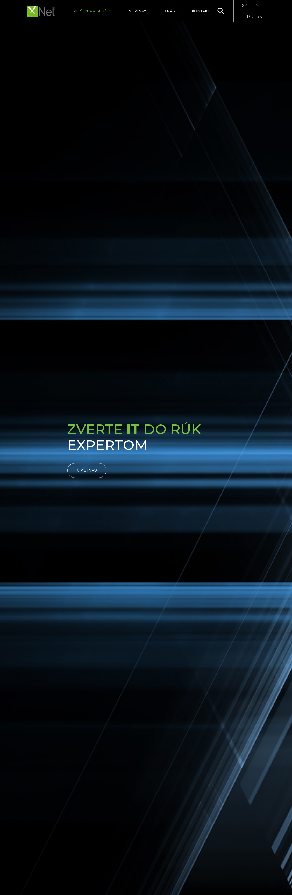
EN (256, 5)
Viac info (87, 470)
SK (244, 5)
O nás (169, 11)
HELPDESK (250, 16)
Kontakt (201, 11)
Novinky (137, 11)
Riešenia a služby (92, 11)
